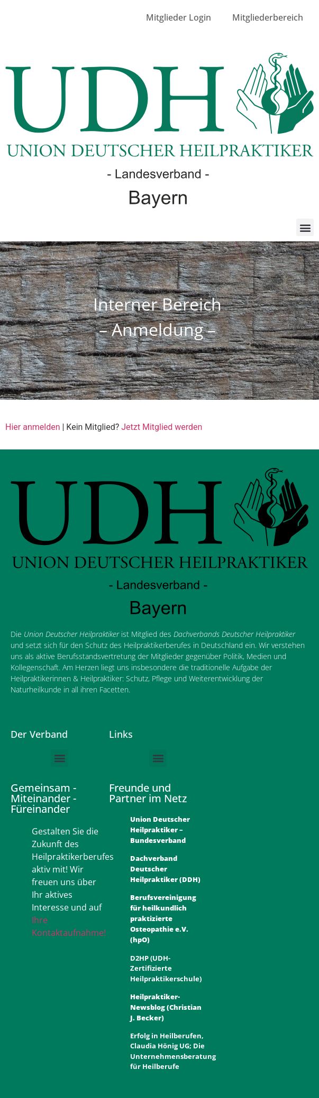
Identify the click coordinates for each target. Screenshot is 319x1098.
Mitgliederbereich (267, 17)
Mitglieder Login (178, 17)
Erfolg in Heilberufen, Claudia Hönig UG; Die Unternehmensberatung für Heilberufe (173, 1051)
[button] (305, 227)
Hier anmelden (32, 427)
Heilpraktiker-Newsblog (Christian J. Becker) (166, 1007)
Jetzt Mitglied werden (161, 427)
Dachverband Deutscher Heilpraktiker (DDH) (165, 868)
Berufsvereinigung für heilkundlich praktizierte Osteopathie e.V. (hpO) (163, 918)
